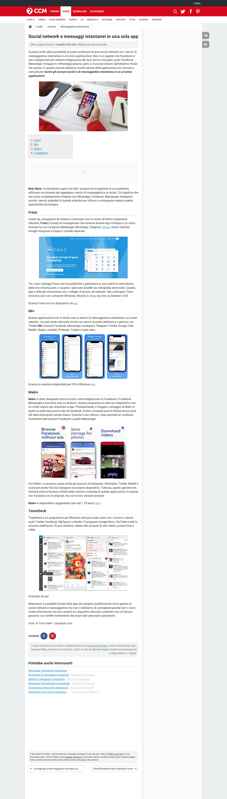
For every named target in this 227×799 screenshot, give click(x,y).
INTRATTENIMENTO (57, 19)
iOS (82, 19)
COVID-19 (31, 19)
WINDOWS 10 (92, 19)
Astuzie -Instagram (83, 675)
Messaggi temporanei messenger (49, 683)
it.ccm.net (118, 754)
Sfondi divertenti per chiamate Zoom (113, 768)
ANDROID (73, 19)
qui (76, 303)
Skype (106, 227)
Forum (54, 11)
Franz (37, 140)
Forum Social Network (85, 692)
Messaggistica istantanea (75, 26)
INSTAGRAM (107, 19)
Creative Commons (73, 757)
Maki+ (38, 148)
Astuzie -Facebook (83, 683)
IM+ (36, 144)
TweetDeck (41, 153)
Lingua (197, 3)
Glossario (97, 11)
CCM (110, 754)
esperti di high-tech (97, 645)
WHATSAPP (121, 19)
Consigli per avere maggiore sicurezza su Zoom (56, 769)
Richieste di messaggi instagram (48, 675)
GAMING (41, 19)
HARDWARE (157, 19)
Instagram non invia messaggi (47, 692)
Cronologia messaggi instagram (48, 687)
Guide (65, 11)
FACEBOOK (143, 19)
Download (80, 11)
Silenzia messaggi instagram (46, 679)
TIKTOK (132, 19)
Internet (51, 26)
